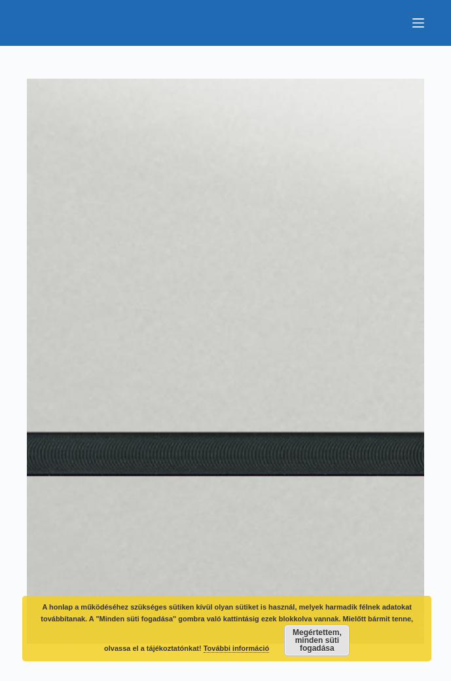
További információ (237, 648)
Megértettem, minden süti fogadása (317, 640)
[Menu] (418, 23)
